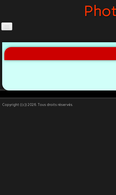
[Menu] (6, 26)
